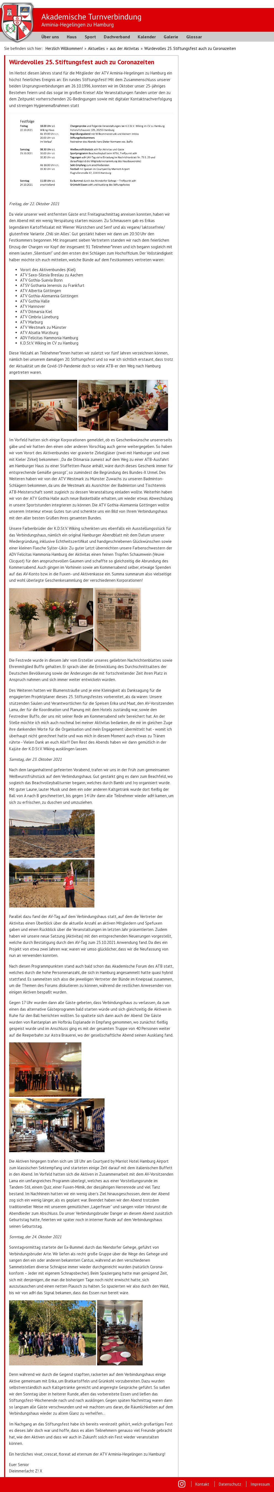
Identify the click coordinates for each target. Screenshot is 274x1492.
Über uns (50, 36)
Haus (72, 36)
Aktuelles (96, 48)
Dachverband (117, 36)
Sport (90, 36)
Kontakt (202, 1484)
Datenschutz (230, 1484)
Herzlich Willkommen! (64, 48)
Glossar (194, 36)
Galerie (171, 36)
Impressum (260, 1484)
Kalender (147, 36)
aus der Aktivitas (124, 48)
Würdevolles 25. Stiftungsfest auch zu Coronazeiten (190, 48)
